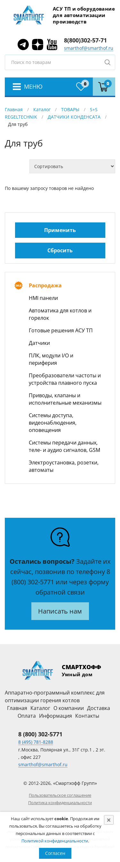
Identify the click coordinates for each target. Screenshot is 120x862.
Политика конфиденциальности (60, 802)
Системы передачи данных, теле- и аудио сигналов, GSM (64, 446)
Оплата (27, 715)
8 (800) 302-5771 (40, 734)
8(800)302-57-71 (85, 40)
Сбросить (60, 250)
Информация (55, 715)
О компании (68, 708)
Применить (60, 230)
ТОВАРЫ (70, 109)
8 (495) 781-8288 (35, 742)
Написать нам (60, 611)
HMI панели (43, 297)
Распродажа (45, 285)
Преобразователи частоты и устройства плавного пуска (65, 379)
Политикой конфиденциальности (54, 841)
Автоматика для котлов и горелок (60, 314)
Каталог (42, 109)
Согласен (55, 853)
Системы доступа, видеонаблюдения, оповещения (52, 423)
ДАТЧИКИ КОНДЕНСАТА (74, 117)
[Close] (109, 820)
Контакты (87, 715)
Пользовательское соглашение (60, 795)
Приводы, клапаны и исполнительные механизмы (65, 399)
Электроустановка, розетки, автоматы (64, 466)
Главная (14, 109)
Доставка (98, 708)
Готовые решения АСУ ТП (61, 330)
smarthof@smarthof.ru (88, 48)
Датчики (39, 342)
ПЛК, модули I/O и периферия (51, 359)
